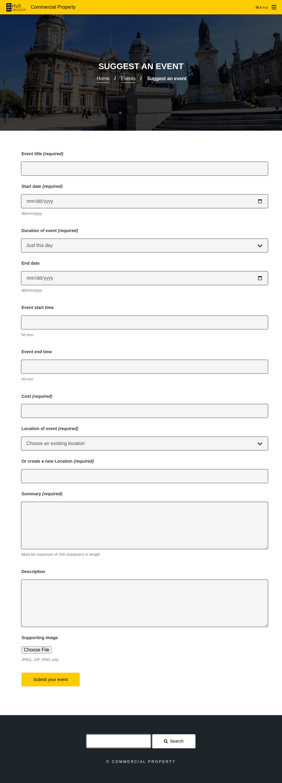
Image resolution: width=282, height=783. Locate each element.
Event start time (37, 307)
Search (177, 741)
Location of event (49, 428)
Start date (42, 186)
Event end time (36, 351)
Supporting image (39, 637)
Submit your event (50, 679)
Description (33, 571)
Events (128, 78)
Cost (36, 396)
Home (103, 78)
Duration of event (49, 230)
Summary (41, 493)
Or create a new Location (57, 461)
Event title (42, 153)
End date (30, 263)
